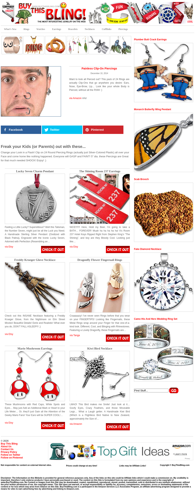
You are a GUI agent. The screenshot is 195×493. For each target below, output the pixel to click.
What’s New (10, 29)
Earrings (56, 29)
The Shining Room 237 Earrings (99, 171)
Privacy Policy (9, 452)
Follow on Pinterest (12, 457)
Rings (26, 29)
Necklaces (90, 29)
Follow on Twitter (10, 454)
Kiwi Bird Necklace (99, 348)
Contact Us (7, 449)
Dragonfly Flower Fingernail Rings (99, 259)
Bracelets (73, 29)
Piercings (123, 29)
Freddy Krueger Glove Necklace (34, 259)
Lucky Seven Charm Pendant (35, 171)
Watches (40, 29)
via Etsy (9, 246)
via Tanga (75, 335)
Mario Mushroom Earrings (35, 348)
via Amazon (75, 98)
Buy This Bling (9, 443)
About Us (6, 446)
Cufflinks (106, 29)
